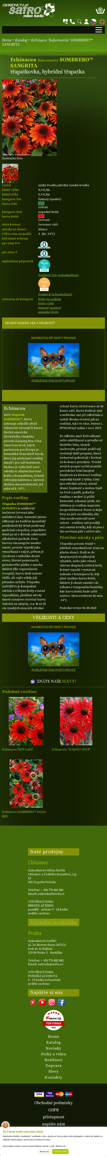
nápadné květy (48, 312)
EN (101, 21)
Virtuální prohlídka (53, 922)
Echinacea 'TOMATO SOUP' (71, 749)
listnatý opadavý (49, 308)
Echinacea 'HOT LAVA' (17, 749)
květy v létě (46, 303)
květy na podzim (49, 299)
